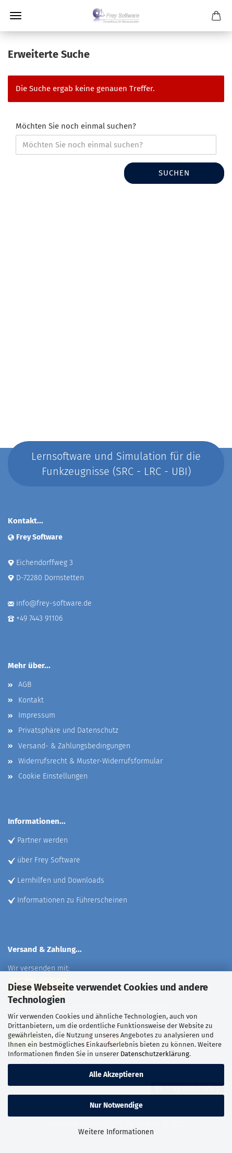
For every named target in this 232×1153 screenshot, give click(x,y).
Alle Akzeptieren (116, 1074)
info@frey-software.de (54, 603)
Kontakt (31, 700)
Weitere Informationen (116, 1131)
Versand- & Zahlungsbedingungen (74, 746)
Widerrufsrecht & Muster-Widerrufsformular (90, 761)
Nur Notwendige (116, 1105)
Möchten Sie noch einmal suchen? (76, 126)
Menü (15, 15)
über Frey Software (48, 860)
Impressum (36, 715)
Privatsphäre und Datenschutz (68, 730)
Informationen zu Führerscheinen (72, 900)
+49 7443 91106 (39, 618)
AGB (24, 684)
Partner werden (42, 840)
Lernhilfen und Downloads (60, 880)
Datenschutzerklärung (154, 1054)
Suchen (174, 173)
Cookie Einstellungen (53, 776)
